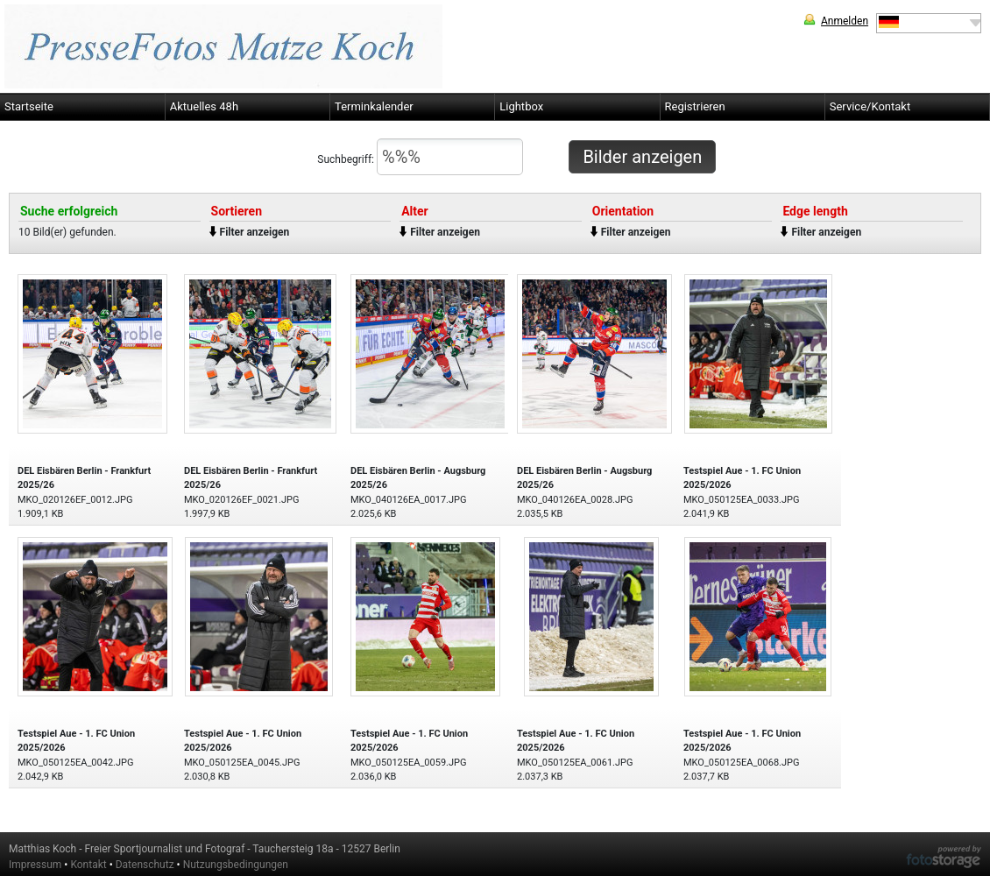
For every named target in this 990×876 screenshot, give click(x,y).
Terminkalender (374, 106)
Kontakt (88, 864)
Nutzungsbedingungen (235, 864)
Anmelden (844, 21)
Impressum (35, 864)
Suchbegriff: (420, 156)
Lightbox (521, 106)
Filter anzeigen (255, 232)
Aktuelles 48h (204, 106)
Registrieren (695, 106)
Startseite (28, 106)
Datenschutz (145, 864)
